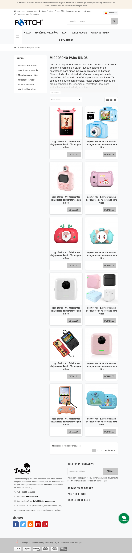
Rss (30, 524)
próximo (110, 450)
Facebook (16, 524)
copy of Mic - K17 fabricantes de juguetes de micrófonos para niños (65, 144)
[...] (32, 487)
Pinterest (45, 524)
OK (110, 471)
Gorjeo (23, 524)
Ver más (55, 92)
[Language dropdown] (110, 13)
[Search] (92, 21)
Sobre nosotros (69, 11)
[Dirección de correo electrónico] (85, 471)
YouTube (38, 524)
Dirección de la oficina (49, 11)
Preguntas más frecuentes (26, 14)
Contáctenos (84, 11)
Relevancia (56, 100)
